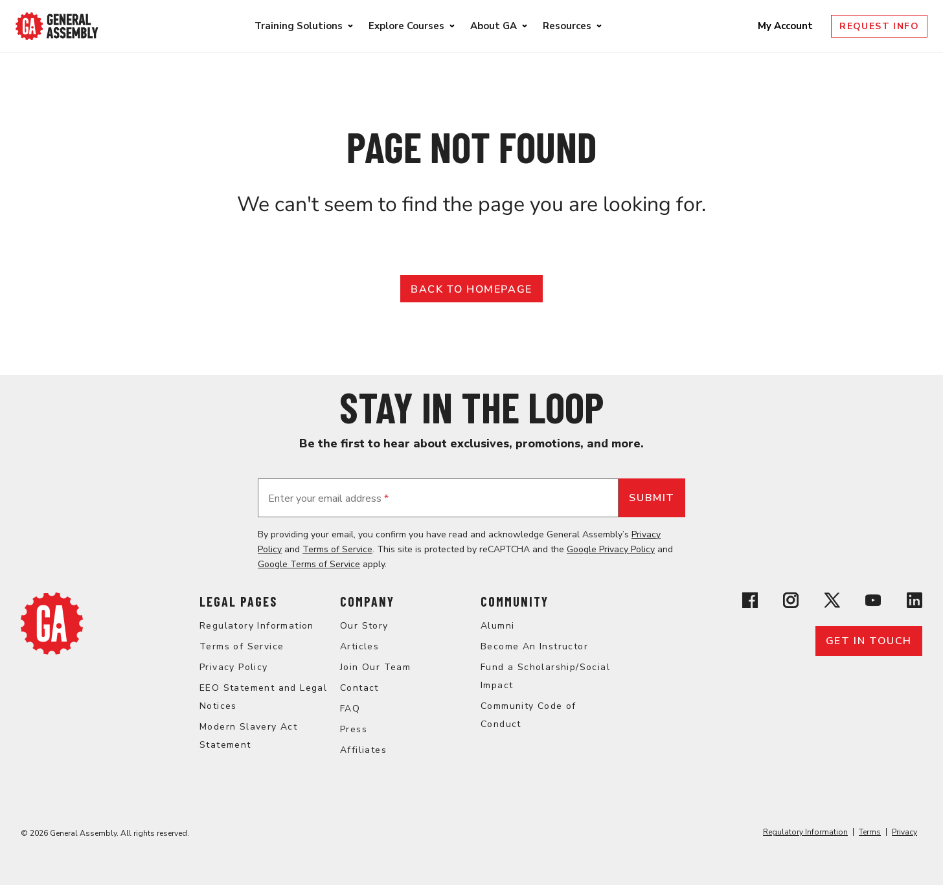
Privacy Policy (233, 667)
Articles (359, 646)
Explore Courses (406, 25)
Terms (870, 832)
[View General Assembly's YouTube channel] (873, 602)
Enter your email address (328, 498)
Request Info (879, 26)
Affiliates (363, 750)
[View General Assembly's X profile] (832, 602)
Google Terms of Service (309, 564)
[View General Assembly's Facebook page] (750, 602)
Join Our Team (375, 667)
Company (367, 601)
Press (353, 729)
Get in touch (869, 641)
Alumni (497, 626)
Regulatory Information (256, 626)
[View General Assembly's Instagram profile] (791, 602)
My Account (786, 25)
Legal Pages (238, 601)
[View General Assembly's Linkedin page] (914, 602)
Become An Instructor (534, 646)
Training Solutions (299, 25)
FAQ (350, 708)
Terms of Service (337, 549)
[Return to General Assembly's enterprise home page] (57, 26)
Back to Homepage (471, 289)
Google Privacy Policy (611, 549)
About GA (493, 25)
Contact (359, 688)
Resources (567, 25)
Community (515, 601)
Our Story (364, 626)
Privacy (904, 832)
